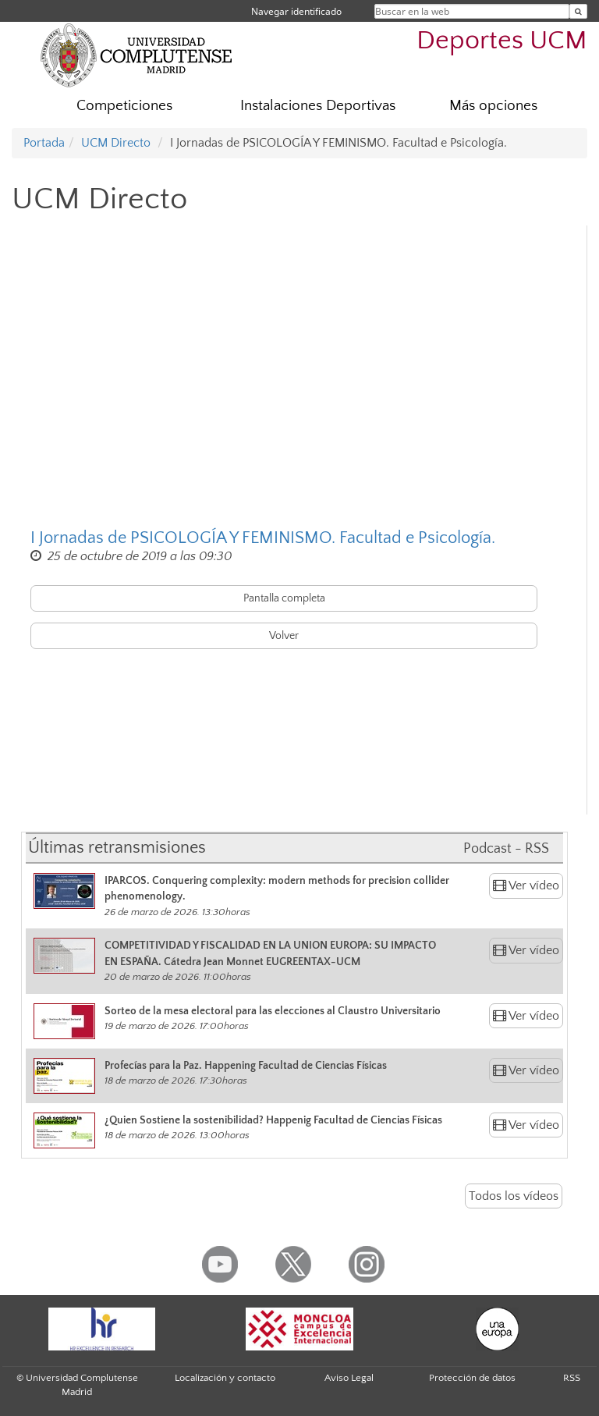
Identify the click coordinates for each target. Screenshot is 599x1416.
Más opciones (493, 106)
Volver (284, 636)
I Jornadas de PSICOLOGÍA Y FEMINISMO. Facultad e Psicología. (262, 538)
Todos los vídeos (513, 1196)
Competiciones (124, 106)
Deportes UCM (501, 41)
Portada (44, 143)
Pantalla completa (284, 598)
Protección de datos (472, 1377)
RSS (571, 1377)
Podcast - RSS (506, 849)
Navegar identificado (296, 11)
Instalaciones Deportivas (317, 106)
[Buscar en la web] (578, 11)
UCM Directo (116, 143)
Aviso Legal (349, 1377)
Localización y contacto (225, 1377)
